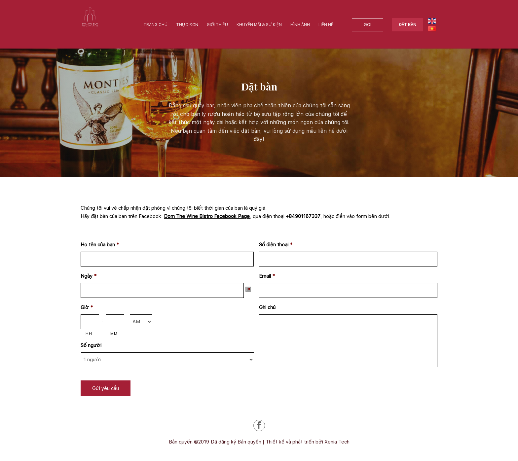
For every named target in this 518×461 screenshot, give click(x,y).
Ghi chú (267, 307)
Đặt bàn (407, 24)
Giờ (87, 307)
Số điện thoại (275, 245)
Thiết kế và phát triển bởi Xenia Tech (308, 442)
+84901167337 (303, 216)
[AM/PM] (141, 321)
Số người (91, 345)
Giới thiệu (217, 24)
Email (267, 276)
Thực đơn (187, 24)
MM (113, 333)
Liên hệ (325, 24)
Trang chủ (155, 24)
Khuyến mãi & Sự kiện (259, 24)
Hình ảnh (300, 24)
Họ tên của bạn (100, 245)
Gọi (367, 24)
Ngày (88, 276)
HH (89, 333)
